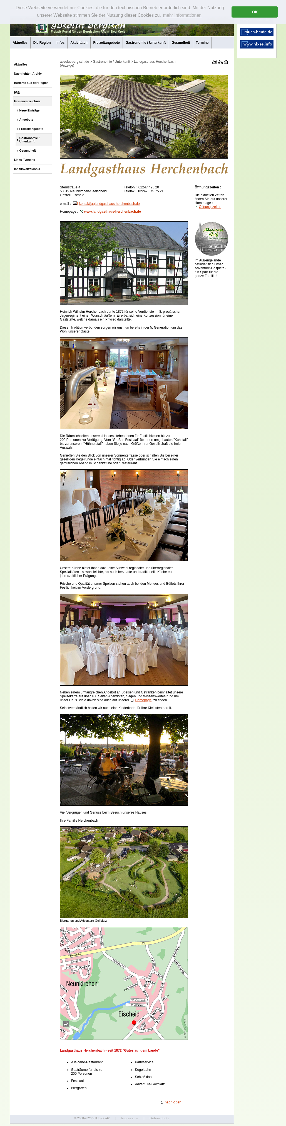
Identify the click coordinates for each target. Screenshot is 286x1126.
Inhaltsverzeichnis (27, 169)
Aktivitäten (78, 43)
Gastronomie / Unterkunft (146, 43)
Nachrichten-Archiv (28, 73)
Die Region (42, 43)
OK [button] (255, 12)
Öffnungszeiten (208, 207)
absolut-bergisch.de (74, 62)
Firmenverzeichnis (27, 101)
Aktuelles (20, 43)
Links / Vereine (24, 159)
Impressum (129, 1118)
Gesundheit (181, 43)
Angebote (26, 119)
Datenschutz (159, 1118)
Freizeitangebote (106, 43)
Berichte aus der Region (31, 82)
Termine (202, 43)
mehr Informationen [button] (182, 15)
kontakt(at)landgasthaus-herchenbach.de (106, 204)
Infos (61, 43)
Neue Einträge (29, 110)
